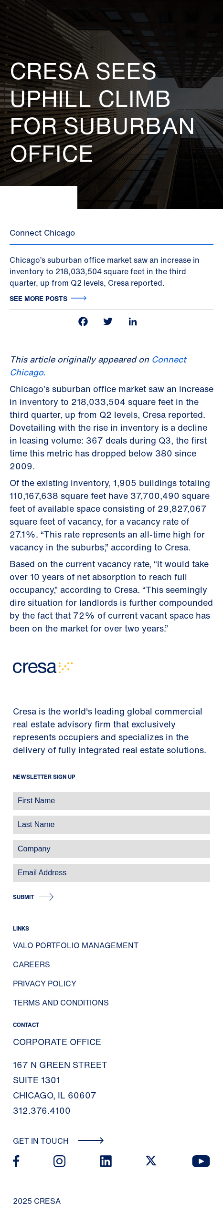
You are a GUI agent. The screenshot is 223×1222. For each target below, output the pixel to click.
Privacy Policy (44, 983)
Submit (23, 897)
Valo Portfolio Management (75, 945)
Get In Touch (58, 1141)
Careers (31, 964)
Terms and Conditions (61, 1002)
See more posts (38, 298)
